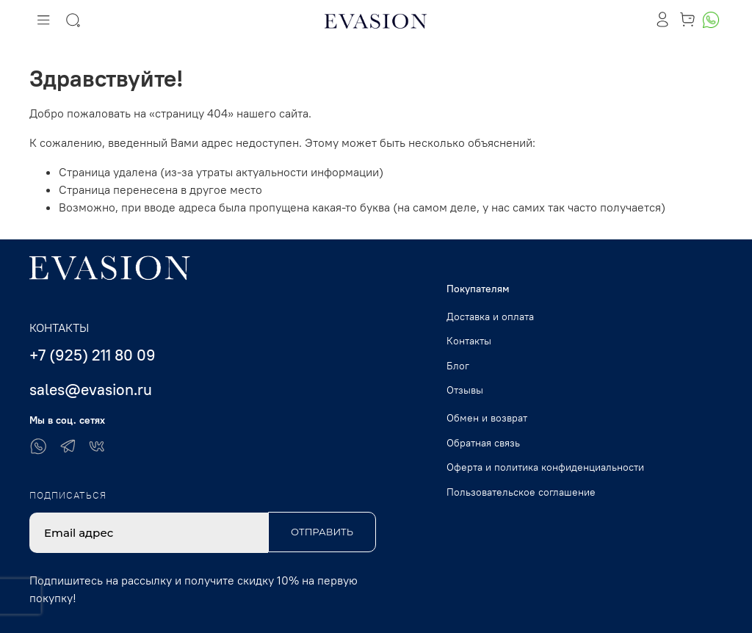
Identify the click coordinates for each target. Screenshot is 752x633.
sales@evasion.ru (90, 389)
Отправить (322, 532)
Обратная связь (483, 442)
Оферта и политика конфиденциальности (545, 467)
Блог (457, 365)
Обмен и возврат (486, 417)
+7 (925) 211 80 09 (92, 355)
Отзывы (464, 390)
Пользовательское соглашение (521, 492)
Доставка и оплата (490, 316)
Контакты (468, 340)
